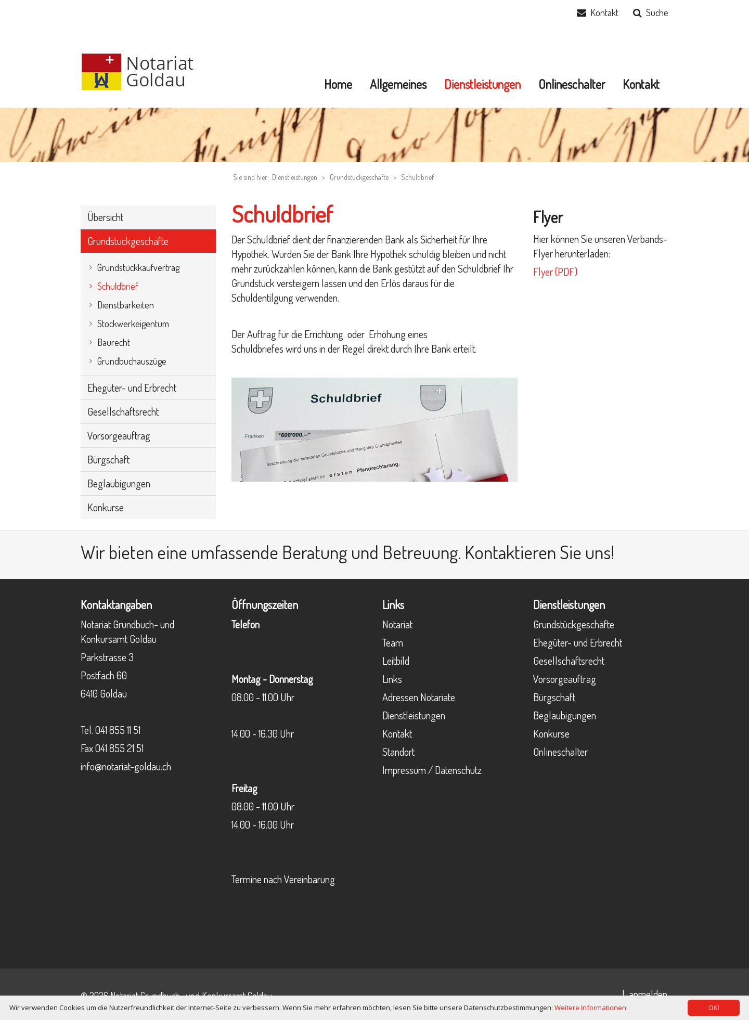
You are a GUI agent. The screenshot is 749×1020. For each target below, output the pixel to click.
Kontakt (604, 12)
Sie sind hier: (251, 177)
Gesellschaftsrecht (568, 660)
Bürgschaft (554, 697)
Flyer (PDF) (555, 271)
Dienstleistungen (413, 715)
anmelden (648, 994)
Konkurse (551, 733)
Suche (657, 12)
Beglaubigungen (564, 715)
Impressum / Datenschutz (432, 770)
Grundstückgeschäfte (359, 177)
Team (392, 642)
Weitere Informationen (590, 1007)
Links (392, 679)
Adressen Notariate (418, 697)
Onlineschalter (560, 751)
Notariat (397, 624)
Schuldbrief (417, 177)
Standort (398, 751)
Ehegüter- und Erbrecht (577, 642)
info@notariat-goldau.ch (126, 766)
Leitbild (395, 660)
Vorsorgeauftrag (564, 679)
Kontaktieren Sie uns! (539, 552)
